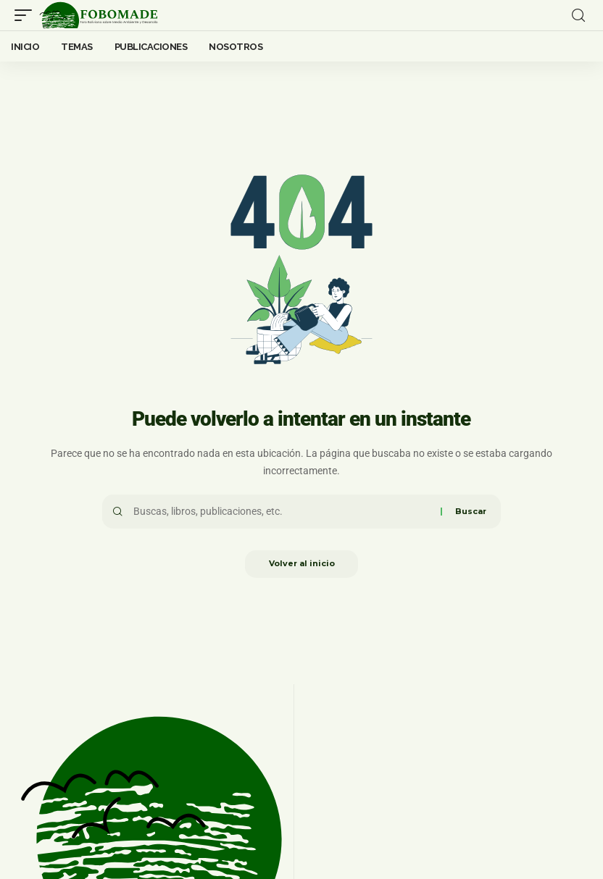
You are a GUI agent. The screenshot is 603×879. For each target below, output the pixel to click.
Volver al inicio (302, 565)
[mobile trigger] (26, 15)
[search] (578, 15)
